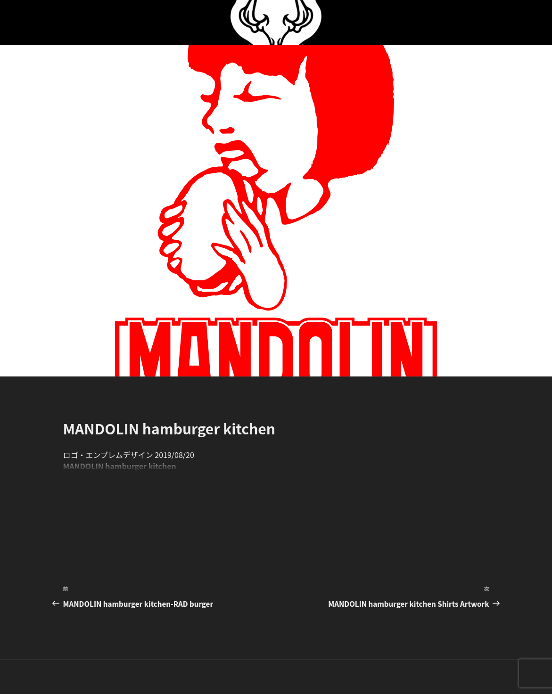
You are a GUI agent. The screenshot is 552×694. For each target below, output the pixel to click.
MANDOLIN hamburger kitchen (119, 466)
